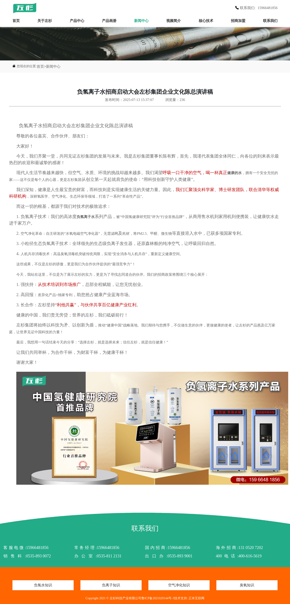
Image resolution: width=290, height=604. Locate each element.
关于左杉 (44, 21)
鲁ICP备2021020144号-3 (157, 598)
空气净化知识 (179, 585)
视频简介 (173, 21)
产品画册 (109, 21)
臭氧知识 (247, 585)
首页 (16, 21)
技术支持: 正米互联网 (189, 598)
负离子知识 (111, 585)
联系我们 (270, 21)
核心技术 (206, 21)
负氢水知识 (43, 585)
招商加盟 (238, 21)
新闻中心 (141, 21)
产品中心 (77, 21)
